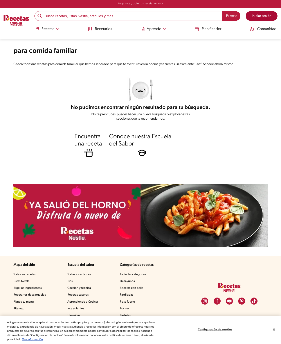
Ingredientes (75, 308)
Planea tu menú (23, 301)
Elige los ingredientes (27, 288)
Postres (125, 308)
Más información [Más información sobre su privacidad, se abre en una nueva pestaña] (32, 339)
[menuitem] (47, 30)
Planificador (208, 29)
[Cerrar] (274, 329)
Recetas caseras (78, 294)
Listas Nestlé (21, 281)
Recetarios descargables (29, 294)
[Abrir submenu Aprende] (153, 29)
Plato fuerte (127, 301)
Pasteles (125, 315)
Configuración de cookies (215, 329)
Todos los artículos (79, 274)
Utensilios (73, 315)
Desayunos (127, 281)
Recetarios (100, 29)
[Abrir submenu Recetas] (47, 29)
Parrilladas (126, 294)
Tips (70, 281)
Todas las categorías (133, 274)
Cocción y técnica (79, 288)
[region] (140, 330)
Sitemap (18, 308)
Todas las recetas (24, 274)
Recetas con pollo (131, 288)
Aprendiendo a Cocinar (82, 301)
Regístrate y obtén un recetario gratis (140, 3)
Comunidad (263, 29)
